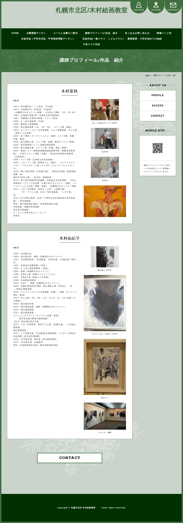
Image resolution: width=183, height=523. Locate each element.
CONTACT (173, 9)
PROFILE (139, 9)
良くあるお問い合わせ (137, 33)
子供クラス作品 (91, 44)
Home (147, 75)
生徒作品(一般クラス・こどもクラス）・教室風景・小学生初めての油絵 (122, 39)
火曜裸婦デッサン (36, 33)
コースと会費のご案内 (65, 33)
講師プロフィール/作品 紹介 (101, 33)
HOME (15, 33)
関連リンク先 (164, 33)
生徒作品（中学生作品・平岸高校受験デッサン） (48, 39)
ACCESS (156, 9)
